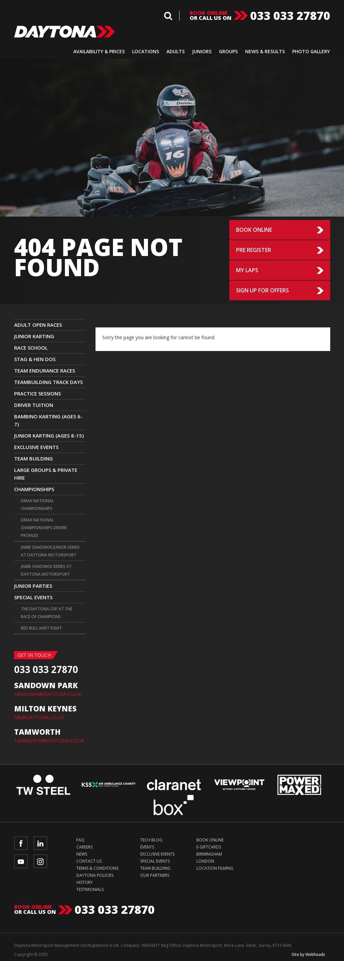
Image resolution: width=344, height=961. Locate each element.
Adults (175, 51)
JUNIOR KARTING (34, 336)
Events (147, 847)
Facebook (21, 843)
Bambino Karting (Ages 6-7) (48, 420)
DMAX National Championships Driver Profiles (44, 527)
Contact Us (89, 861)
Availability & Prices (99, 51)
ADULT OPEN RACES (38, 324)
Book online (209, 12)
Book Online (254, 229)
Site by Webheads (308, 954)
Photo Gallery (311, 51)
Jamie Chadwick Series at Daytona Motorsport (46, 570)
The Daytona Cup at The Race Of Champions (46, 612)
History (84, 882)
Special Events (33, 597)
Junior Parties (33, 585)
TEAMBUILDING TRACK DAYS (48, 382)
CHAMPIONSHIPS (34, 489)
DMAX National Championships (37, 504)
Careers (84, 847)
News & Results (265, 51)
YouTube (21, 861)
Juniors (202, 51)
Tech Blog (151, 840)
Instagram (40, 861)
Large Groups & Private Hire (45, 474)
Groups (228, 51)
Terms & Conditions (97, 868)
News (81, 854)
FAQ (80, 840)
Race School (31, 347)
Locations (145, 51)
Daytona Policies (94, 875)
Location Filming (214, 868)
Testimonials (90, 889)
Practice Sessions (37, 393)
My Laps (247, 270)
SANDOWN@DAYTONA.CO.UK (47, 694)
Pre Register (253, 250)
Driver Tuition (33, 405)
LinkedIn (40, 843)
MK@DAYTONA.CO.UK (39, 717)
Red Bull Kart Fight (41, 628)
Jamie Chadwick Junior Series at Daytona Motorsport (50, 551)
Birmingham (209, 854)
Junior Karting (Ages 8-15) (49, 435)
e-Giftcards (208, 847)
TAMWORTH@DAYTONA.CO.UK (49, 740)
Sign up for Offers (262, 290)
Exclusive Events (36, 447)
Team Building (33, 458)
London (205, 861)
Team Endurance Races (44, 370)
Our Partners (154, 875)
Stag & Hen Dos (34, 359)
